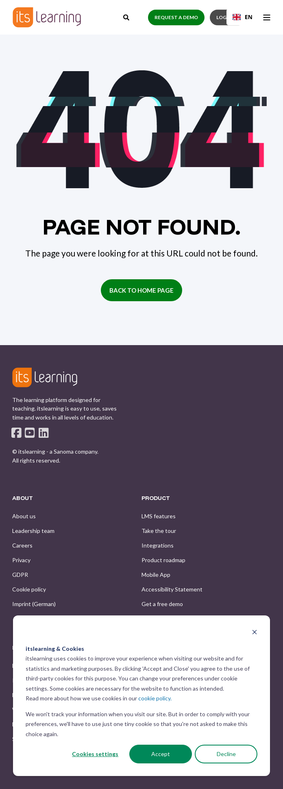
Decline (226, 753)
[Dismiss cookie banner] (254, 633)
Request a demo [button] (176, 17)
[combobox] (242, 17)
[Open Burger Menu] (267, 17)
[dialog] (141, 695)
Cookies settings (95, 753)
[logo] (44, 377)
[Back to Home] (46, 17)
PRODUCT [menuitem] (156, 498)
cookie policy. (155, 698)
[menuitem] (24, 516)
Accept (160, 753)
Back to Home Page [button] (141, 290)
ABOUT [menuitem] (22, 498)
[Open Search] (127, 16)
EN (243, 17)
